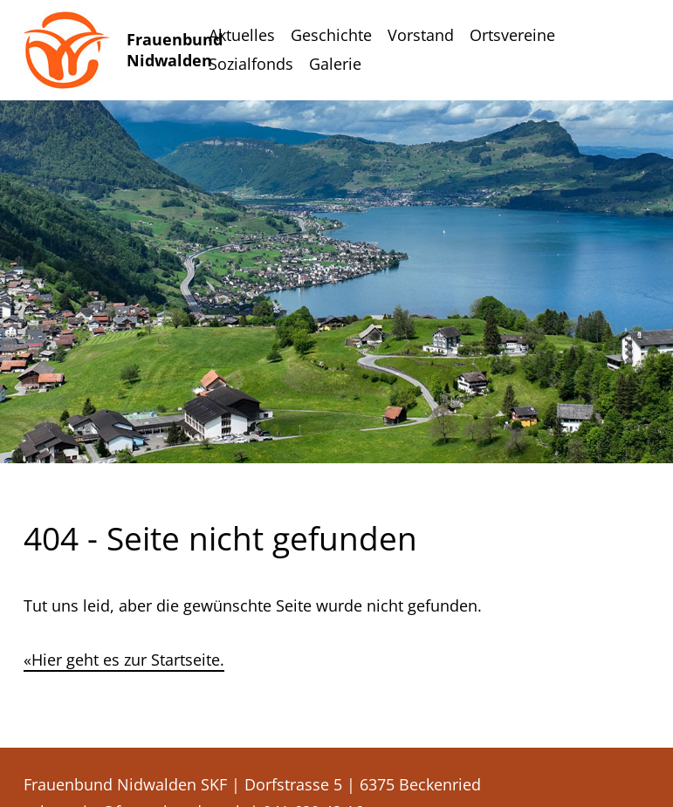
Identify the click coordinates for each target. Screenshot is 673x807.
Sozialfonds (251, 63)
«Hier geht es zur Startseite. (124, 659)
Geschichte (331, 34)
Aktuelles (242, 34)
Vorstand (421, 34)
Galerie (335, 63)
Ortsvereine (512, 34)
